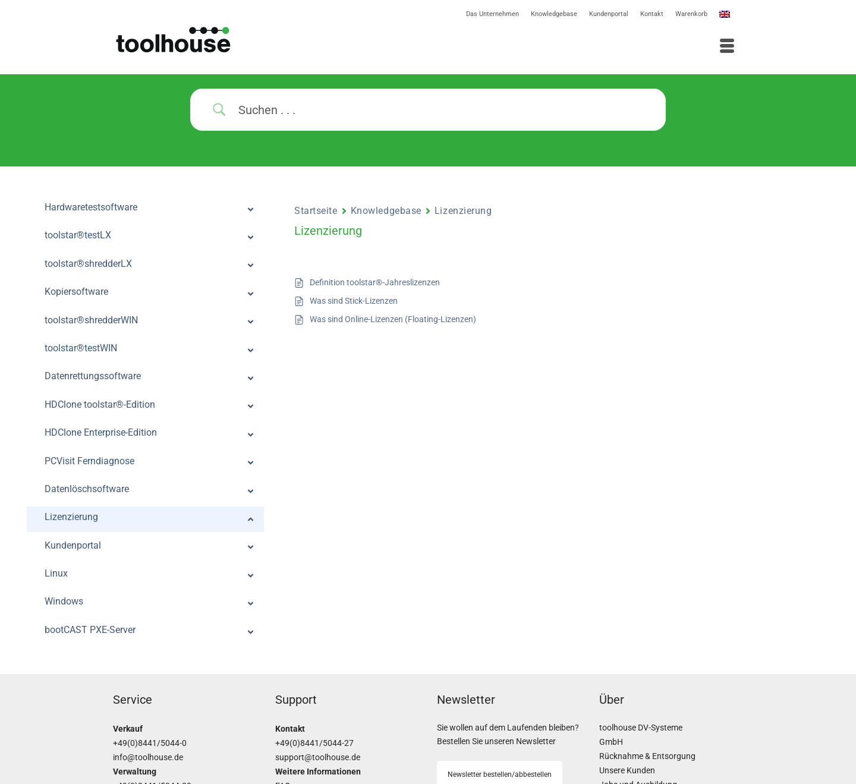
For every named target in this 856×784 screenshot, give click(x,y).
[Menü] (585, 47)
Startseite (316, 210)
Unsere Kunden (627, 771)
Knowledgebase (386, 210)
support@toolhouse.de (317, 757)
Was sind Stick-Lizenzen (354, 301)
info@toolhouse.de (148, 757)
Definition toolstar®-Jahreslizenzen (375, 282)
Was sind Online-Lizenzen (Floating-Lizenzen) (393, 319)
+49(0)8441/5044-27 (314, 743)
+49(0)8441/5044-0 (150, 743)
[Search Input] (442, 110)
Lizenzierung (463, 210)
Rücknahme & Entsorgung (647, 756)
